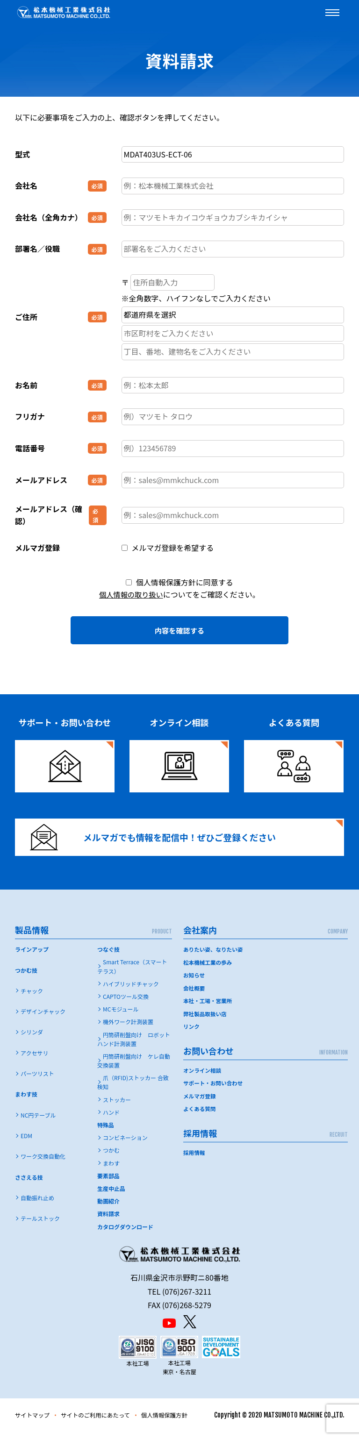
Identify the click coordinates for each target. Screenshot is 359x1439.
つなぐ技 (108, 957)
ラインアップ (32, 957)
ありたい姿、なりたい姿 (214, 957)
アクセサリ (34, 1060)
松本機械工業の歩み (208, 970)
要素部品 (108, 1183)
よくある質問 (200, 1114)
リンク (191, 1033)
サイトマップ (34, 1422)
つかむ (111, 1158)
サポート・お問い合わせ (214, 1089)
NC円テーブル (38, 1122)
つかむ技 (26, 978)
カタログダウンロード (125, 1234)
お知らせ (194, 982)
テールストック (40, 1226)
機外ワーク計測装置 (128, 1029)
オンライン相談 (203, 1077)
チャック (32, 998)
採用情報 (194, 1158)
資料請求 (108, 1221)
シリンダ (32, 1040)
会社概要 (194, 995)
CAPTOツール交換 (126, 1004)
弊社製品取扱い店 (205, 1021)
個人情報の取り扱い (131, 594)
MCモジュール (121, 1017)
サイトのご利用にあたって (104, 1422)
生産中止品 (111, 1196)
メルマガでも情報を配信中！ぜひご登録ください (161, 840)
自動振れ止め (37, 1205)
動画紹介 (108, 1209)
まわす (111, 1171)
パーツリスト (37, 1081)
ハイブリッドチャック (131, 991)
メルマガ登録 (200, 1102)
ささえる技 (29, 1185)
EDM (26, 1143)
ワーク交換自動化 (43, 1164)
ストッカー (117, 1107)
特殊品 (105, 1132)
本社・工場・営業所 (208, 1008)
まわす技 (26, 1102)
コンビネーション (125, 1145)
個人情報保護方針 (181, 1422)
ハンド (111, 1120)
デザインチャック (43, 1019)
